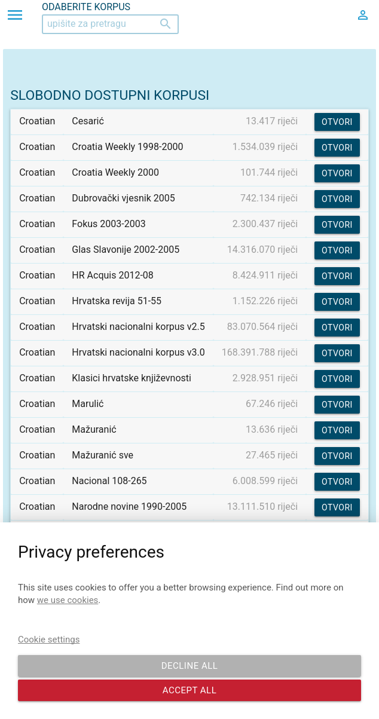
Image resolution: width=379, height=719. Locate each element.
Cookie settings (49, 639)
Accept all (190, 690)
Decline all (189, 665)
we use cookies (68, 600)
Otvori (337, 122)
